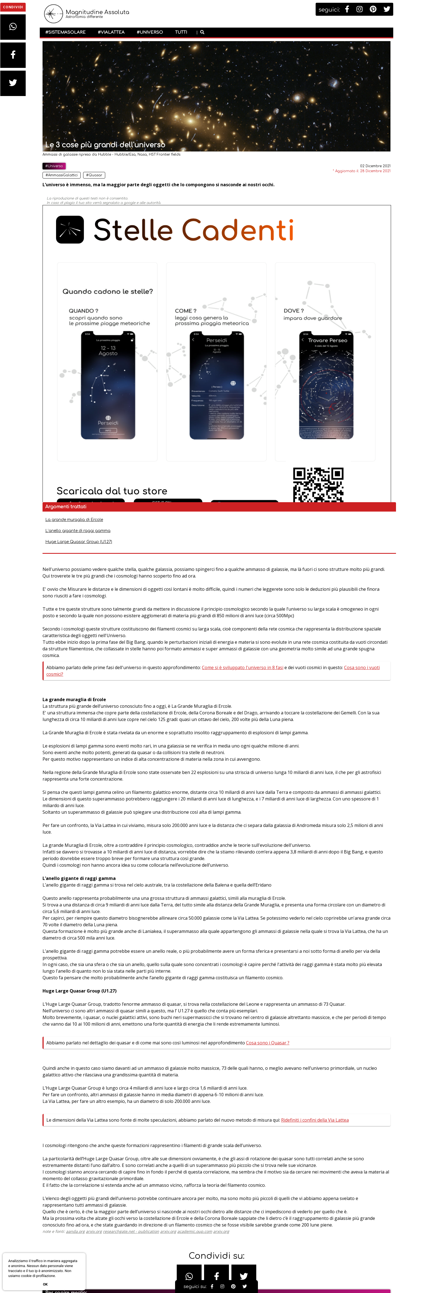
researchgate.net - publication (173, 1127)
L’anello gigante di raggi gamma (327, 189)
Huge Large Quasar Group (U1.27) (328, 200)
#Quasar (136, 175)
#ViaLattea (111, 32)
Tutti (181, 32)
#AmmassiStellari (95, 1265)
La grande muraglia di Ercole (324, 177)
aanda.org (117, 1127)
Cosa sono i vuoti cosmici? (236, 372)
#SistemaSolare (65, 32)
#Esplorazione (88, 1274)
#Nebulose (138, 1274)
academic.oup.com (236, 1127)
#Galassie (115, 1274)
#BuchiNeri (125, 1265)
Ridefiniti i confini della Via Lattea (167, 963)
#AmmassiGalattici (103, 175)
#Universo (150, 32)
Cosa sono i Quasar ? (148, 859)
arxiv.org (136, 1127)
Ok (45, 1284)
